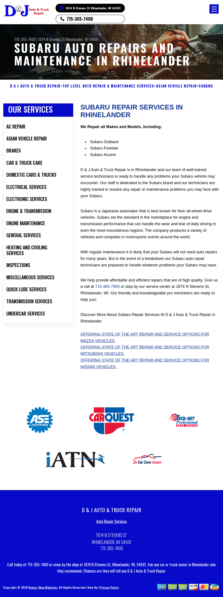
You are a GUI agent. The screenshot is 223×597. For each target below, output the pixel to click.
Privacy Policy (108, 589)
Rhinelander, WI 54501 (82, 39)
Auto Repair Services (111, 523)
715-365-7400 (80, 19)
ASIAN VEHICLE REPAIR (176, 86)
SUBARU (206, 86)
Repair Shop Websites (42, 589)
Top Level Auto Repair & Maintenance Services (108, 86)
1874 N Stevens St (51, 39)
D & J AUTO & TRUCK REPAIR (35, 86)
